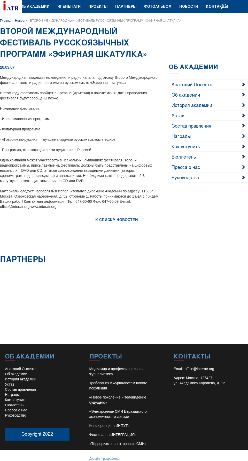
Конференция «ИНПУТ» (109, 426)
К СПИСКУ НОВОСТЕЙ (116, 219)
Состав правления (191, 125)
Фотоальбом (158, 6)
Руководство (185, 177)
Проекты (97, 6)
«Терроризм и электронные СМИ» (118, 444)
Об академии (35, 6)
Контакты (217, 6)
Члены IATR (69, 6)
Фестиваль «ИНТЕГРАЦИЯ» (113, 435)
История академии (192, 104)
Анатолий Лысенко (192, 84)
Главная (6, 20)
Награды (181, 135)
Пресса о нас (186, 166)
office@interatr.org (199, 369)
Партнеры (125, 6)
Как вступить (186, 146)
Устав (178, 115)
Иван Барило (130, 458)
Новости (188, 6)
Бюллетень (184, 156)
